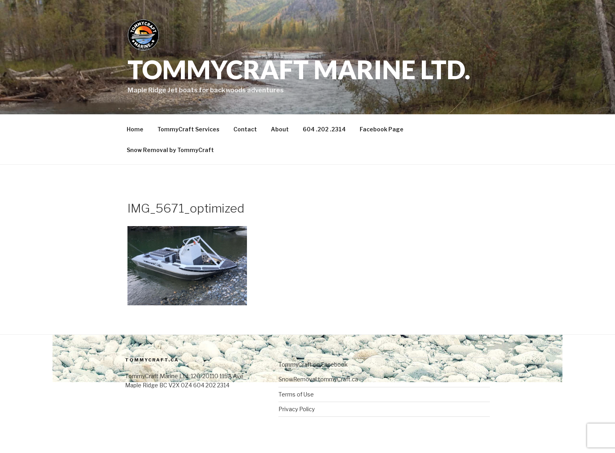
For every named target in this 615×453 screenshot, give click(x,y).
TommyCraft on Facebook (313, 364)
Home (135, 129)
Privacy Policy (296, 409)
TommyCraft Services (188, 129)
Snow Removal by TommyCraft (170, 149)
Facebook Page (381, 129)
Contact (245, 129)
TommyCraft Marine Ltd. (298, 69)
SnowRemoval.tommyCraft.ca (318, 379)
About (280, 129)
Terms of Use (296, 394)
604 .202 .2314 (324, 129)
